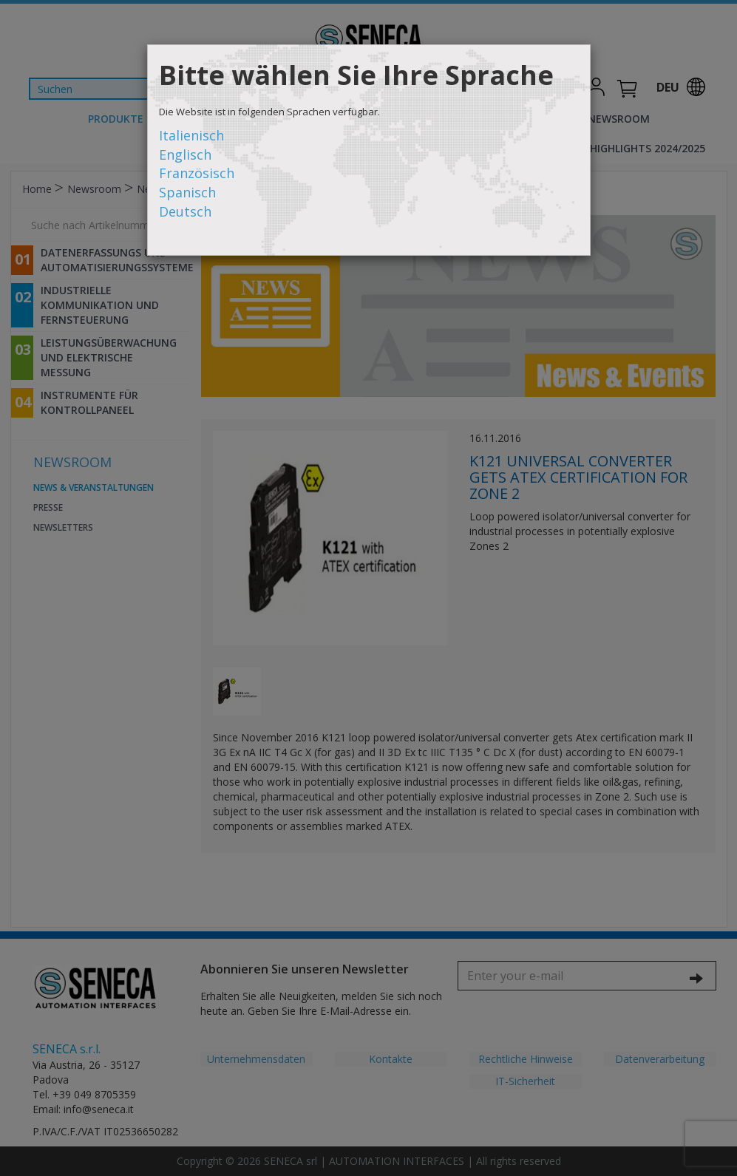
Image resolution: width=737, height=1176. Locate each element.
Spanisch (187, 192)
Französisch (196, 173)
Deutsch (185, 211)
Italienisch (191, 135)
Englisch (185, 154)
